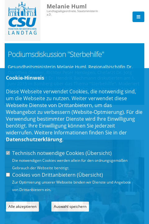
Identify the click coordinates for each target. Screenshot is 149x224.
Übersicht (98, 153)
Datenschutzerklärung (34, 139)
